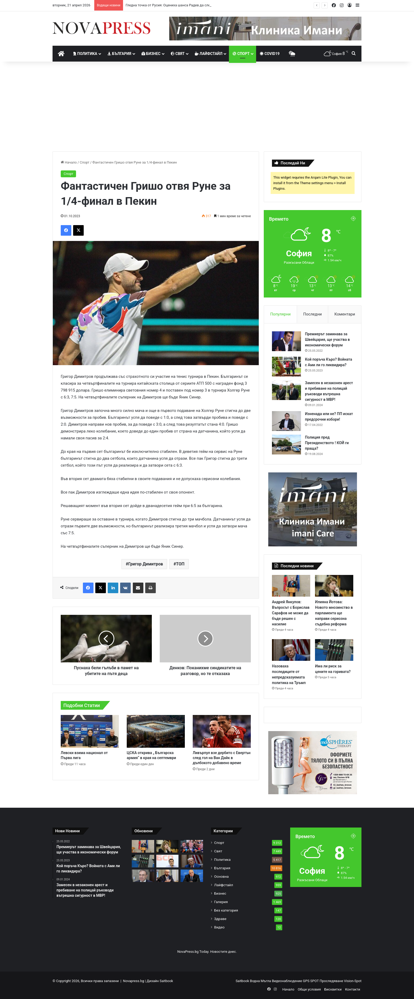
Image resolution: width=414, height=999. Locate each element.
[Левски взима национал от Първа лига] (90, 731)
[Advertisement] (207, 106)
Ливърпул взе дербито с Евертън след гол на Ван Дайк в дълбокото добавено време (222, 758)
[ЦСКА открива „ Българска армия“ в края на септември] (156, 731)
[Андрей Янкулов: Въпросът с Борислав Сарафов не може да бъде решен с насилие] (291, 586)
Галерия (221, 902)
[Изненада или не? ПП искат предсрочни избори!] (286, 421)
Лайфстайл (208, 54)
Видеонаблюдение (287, 981)
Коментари (345, 314)
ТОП (180, 563)
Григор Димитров (145, 563)
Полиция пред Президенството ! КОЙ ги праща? (327, 442)
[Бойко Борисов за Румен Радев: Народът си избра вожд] (192, 876)
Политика (85, 54)
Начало (69, 162)
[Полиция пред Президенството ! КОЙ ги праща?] (286, 444)
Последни (312, 314)
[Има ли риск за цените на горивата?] (334, 650)
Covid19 (270, 54)
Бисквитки (332, 989)
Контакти (352, 989)
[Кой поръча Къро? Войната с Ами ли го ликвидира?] (286, 367)
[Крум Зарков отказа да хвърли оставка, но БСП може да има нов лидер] (167, 861)
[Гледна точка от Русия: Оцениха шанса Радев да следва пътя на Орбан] (192, 846)
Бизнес (151, 54)
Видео (219, 927)
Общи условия (309, 989)
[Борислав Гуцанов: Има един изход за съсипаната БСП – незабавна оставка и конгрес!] (143, 876)
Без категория (226, 910)
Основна (221, 876)
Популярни (280, 314)
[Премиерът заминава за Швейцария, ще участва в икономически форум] (286, 341)
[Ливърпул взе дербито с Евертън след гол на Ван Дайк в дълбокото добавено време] (222, 731)
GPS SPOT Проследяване (323, 981)
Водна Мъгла (261, 981)
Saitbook (166, 981)
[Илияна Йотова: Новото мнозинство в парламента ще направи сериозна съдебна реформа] (334, 586)
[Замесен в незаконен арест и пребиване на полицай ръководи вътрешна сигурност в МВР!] (286, 390)
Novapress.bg (133, 981)
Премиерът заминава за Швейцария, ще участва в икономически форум (327, 339)
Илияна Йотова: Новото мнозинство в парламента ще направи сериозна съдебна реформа (334, 613)
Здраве (220, 919)
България (119, 54)
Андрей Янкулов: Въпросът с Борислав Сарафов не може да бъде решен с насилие (290, 613)
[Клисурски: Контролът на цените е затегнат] (167, 876)
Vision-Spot (352, 981)
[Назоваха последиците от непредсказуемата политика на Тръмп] (291, 650)
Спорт (241, 54)
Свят (178, 54)
